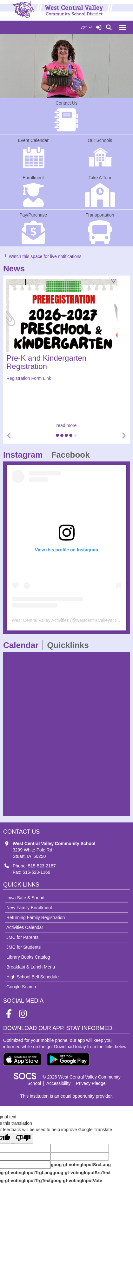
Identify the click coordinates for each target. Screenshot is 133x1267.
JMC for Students (23, 947)
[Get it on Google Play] (68, 1059)
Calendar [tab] (23, 645)
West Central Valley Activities (40, 620)
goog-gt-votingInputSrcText (81, 1172)
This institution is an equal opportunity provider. (66, 1096)
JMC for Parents (22, 937)
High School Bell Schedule (32, 976)
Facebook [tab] (72, 455)
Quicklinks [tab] (70, 645)
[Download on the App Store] (22, 1059)
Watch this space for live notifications (42, 256)
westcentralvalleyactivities (101, 620)
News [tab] (16, 268)
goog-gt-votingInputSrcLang (81, 1164)
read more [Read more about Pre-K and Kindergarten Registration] (67, 425)
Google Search (21, 986)
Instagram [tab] (25, 455)
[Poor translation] (23, 1138)
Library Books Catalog (28, 957)
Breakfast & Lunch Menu (30, 966)
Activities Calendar (24, 927)
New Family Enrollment (29, 907)
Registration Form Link (28, 378)
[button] (9, 435)
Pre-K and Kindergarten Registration (46, 362)
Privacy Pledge (90, 1083)
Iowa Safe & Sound (25, 897)
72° (86, 27)
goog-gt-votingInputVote (76, 1180)
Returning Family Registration (35, 917)
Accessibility (58, 1083)
